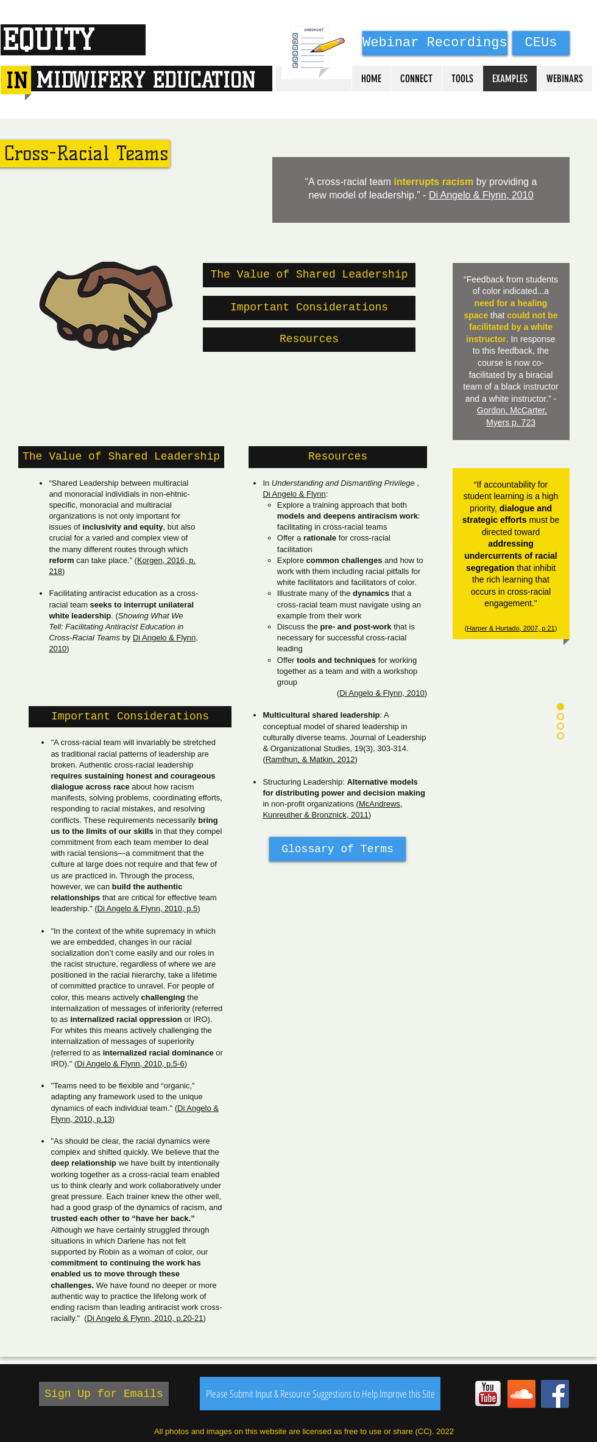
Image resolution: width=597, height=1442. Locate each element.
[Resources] (309, 339)
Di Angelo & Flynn (294, 494)
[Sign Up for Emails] (104, 1394)
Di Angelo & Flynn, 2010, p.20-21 (145, 1318)
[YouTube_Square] (488, 1394)
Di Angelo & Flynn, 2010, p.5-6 (130, 1063)
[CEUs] (541, 43)
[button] (121, 457)
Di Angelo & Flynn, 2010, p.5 (147, 908)
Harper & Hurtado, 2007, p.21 (510, 628)
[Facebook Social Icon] (555, 1394)
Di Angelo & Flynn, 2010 (481, 195)
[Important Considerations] (309, 308)
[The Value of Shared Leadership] (309, 275)
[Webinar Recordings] (434, 43)
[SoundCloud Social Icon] (521, 1394)
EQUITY (48, 40)
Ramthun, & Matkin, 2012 (310, 759)
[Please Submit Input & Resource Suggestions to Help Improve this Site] (320, 1393)
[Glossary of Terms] (337, 849)
